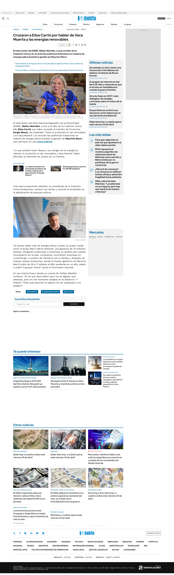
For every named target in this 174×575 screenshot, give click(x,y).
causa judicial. (45, 141)
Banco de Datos (95, 542)
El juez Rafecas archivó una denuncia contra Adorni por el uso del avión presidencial (105, 113)
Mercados (113, 542)
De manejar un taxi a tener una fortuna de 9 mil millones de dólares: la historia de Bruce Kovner (105, 71)
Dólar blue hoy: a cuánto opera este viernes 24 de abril (105, 123)
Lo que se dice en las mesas (59, 13)
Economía (58, 24)
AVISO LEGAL (79, 550)
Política (86, 24)
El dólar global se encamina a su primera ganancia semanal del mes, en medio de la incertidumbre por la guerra (67, 497)
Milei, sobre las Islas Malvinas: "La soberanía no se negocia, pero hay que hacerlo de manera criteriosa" (107, 186)
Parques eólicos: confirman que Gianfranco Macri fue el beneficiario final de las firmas (49, 70)
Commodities (109, 237)
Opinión (114, 24)
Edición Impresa (60, 546)
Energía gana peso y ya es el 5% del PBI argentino (74, 167)
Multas (115, 550)
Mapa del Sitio (20, 550)
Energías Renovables (50, 291)
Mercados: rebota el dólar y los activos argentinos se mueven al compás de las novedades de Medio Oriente (105, 459)
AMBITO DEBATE (108, 557)
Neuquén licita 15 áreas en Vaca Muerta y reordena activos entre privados (68, 384)
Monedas (92, 237)
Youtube (37, 533)
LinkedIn (31, 533)
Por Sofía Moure (18, 523)
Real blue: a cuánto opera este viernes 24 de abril (66, 516)
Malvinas (31, 13)
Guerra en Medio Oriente (119, 13)
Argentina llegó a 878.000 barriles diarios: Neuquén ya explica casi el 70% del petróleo (29, 384)
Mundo (30, 546)
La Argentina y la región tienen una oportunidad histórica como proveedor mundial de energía (113, 364)
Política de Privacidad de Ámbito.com (50, 550)
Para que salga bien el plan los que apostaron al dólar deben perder (108, 142)
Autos (102, 546)
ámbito (16, 29)
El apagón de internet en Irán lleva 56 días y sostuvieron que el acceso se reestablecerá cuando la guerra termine (105, 85)
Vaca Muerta (37, 29)
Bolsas (100, 237)
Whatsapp (43, 533)
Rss (145, 546)
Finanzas (72, 24)
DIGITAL (62, 557)
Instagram (25, 533)
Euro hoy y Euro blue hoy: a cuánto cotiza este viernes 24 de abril (105, 495)
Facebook (19, 533)
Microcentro (103, 13)
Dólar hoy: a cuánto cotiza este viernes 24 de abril (29, 456)
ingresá (168, 18)
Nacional (18, 546)
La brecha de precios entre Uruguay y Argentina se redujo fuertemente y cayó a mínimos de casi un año (30, 515)
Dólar (45, 24)
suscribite (161, 18)
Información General (83, 546)
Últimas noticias (34, 542)
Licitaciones (129, 550)
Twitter (14, 533)
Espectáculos (116, 546)
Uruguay (127, 24)
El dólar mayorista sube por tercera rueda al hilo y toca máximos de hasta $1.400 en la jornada (29, 497)
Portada (17, 542)
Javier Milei (42, 13)
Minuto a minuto (96, 451)
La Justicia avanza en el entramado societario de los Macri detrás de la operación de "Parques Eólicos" (35, 170)
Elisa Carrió (68, 291)
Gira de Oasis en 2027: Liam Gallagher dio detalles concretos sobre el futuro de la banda (105, 100)
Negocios (100, 24)
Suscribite (74, 304)
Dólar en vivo (20, 13)
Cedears (119, 237)
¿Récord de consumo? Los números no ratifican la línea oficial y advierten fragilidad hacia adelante (108, 173)
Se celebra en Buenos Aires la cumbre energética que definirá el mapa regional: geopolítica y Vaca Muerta (113, 381)
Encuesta (91, 13)
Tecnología (133, 546)
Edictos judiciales (98, 550)
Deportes (43, 546)
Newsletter (169, 24)
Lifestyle (153, 542)
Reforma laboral (78, 13)
